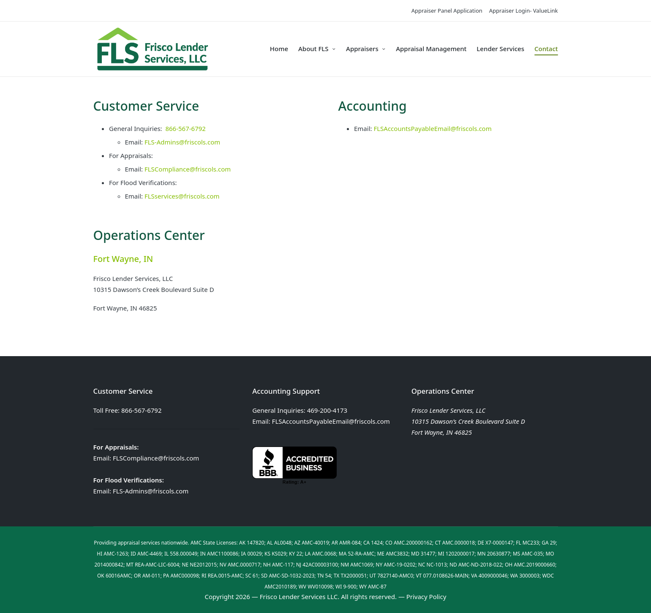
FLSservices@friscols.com (182, 196)
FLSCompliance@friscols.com (187, 169)
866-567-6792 (185, 128)
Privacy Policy (426, 596)
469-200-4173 (327, 410)
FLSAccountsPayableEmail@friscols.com (432, 128)
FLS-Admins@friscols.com (182, 142)
